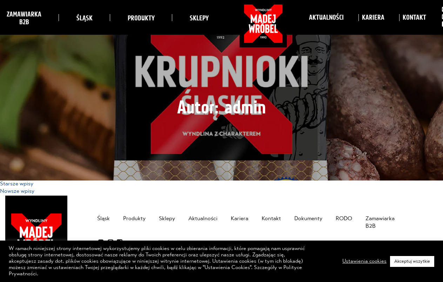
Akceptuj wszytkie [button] (412, 261)
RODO (344, 219)
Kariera (373, 17)
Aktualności (326, 17)
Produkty (141, 18)
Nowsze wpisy (17, 191)
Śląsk (84, 18)
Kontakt (414, 17)
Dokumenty (308, 219)
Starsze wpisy (16, 184)
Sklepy (199, 18)
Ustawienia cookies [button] (364, 261)
